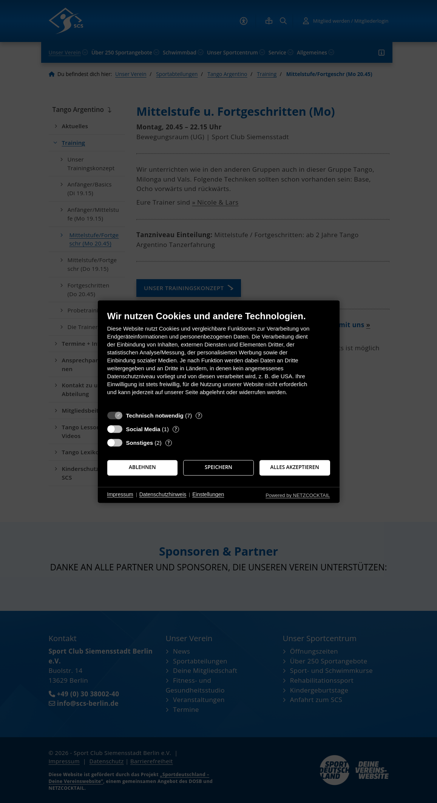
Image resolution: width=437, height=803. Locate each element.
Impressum (120, 495)
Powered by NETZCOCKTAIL (298, 495)
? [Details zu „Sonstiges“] (168, 443)
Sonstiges (139, 443)
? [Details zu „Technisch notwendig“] (199, 415)
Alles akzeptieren (294, 467)
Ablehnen (142, 467)
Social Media (143, 429)
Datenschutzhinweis (163, 495)
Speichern (218, 467)
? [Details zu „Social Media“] (175, 429)
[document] (218, 359)
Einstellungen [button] (208, 495)
